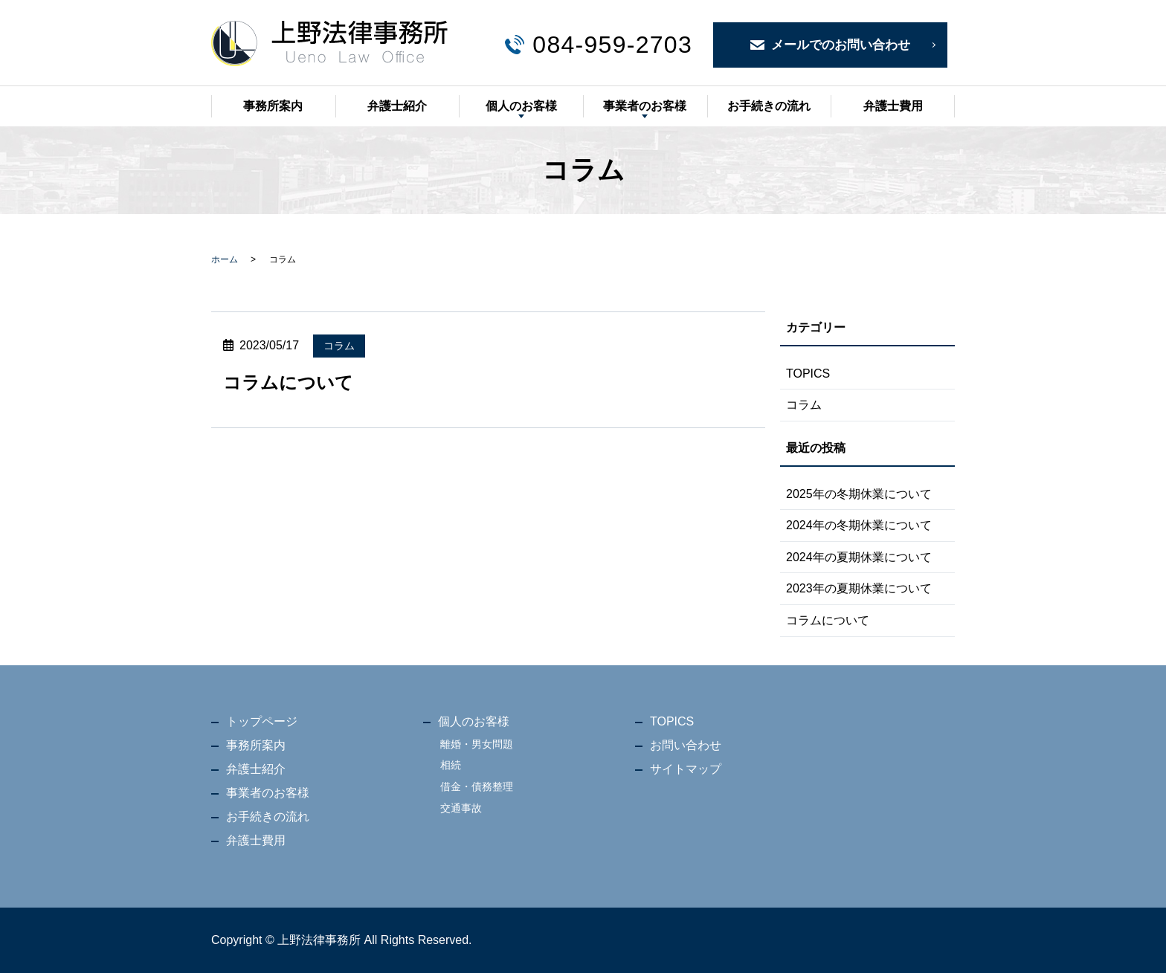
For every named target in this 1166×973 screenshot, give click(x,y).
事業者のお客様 (644, 106)
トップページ (261, 721)
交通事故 (461, 808)
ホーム (224, 259)
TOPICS (808, 373)
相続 (450, 765)
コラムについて (288, 382)
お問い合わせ (685, 745)
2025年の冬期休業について (859, 494)
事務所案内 (273, 106)
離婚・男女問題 (476, 744)
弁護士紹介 (397, 106)
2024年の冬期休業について (859, 525)
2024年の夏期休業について (859, 557)
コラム (339, 346)
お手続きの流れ (769, 106)
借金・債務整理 (476, 786)
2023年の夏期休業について (859, 588)
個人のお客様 (521, 106)
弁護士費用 (893, 106)
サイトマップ (685, 769)
